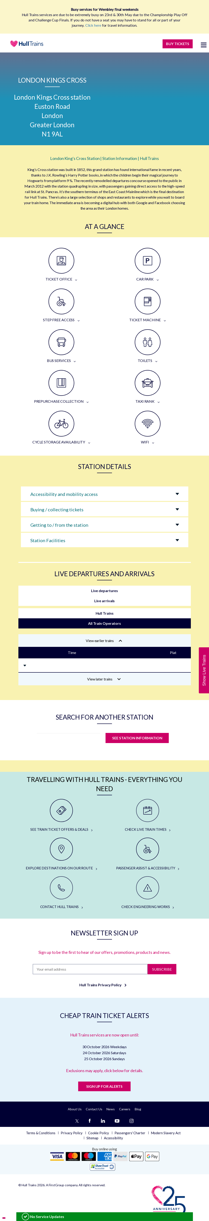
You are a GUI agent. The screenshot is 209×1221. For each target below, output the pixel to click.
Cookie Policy (98, 1133)
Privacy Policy (72, 1133)
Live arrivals (104, 601)
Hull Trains (105, 613)
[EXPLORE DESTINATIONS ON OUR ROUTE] (61, 854)
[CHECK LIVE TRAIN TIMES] (147, 815)
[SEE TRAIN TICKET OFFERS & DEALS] (61, 815)
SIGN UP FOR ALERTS (104, 1086)
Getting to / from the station (59, 525)
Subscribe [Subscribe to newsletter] (162, 969)
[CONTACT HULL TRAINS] (61, 892)
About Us (74, 1109)
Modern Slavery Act (166, 1133)
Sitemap (92, 1138)
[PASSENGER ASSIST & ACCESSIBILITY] (147, 854)
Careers (124, 1109)
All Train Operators (104, 623)
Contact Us (94, 1109)
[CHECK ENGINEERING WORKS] (147, 892)
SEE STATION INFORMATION (137, 738)
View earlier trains (104, 640)
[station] (68, 739)
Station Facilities (47, 540)
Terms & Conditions (40, 1133)
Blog (138, 1109)
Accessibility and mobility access (64, 494)
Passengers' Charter (130, 1133)
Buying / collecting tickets (56, 509)
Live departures (104, 590)
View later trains (104, 679)
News (110, 1109)
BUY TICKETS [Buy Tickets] (177, 43)
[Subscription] (90, 969)
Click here (93, 25)
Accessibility (113, 1138)
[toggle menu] (204, 45)
